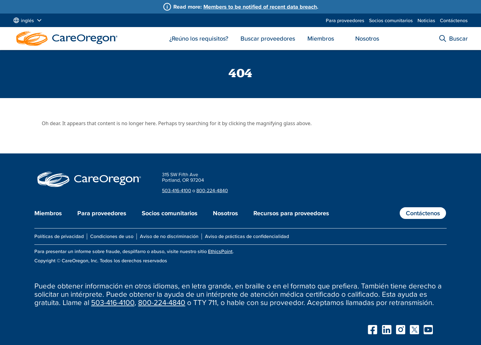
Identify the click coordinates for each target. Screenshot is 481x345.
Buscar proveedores (267, 38)
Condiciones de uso (111, 236)
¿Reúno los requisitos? (198, 38)
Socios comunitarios (391, 20)
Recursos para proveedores (291, 213)
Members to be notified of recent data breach (260, 6)
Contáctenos (454, 20)
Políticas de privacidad (59, 236)
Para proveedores (345, 20)
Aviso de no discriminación (169, 236)
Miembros (320, 38)
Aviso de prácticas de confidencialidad (247, 236)
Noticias (426, 20)
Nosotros (367, 38)
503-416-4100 (176, 190)
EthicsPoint (220, 251)
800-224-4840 (212, 190)
